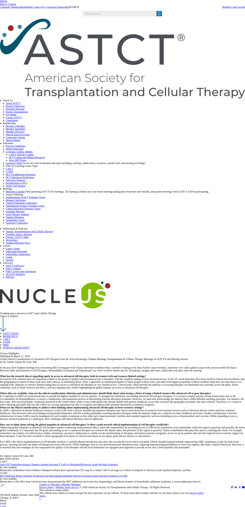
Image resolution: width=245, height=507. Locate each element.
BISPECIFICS (10, 336)
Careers (7, 245)
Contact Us (45, 484)
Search (241, 7)
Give (42, 7)
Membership (9, 123)
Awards (9, 260)
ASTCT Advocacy (15, 265)
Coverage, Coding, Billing (19, 151)
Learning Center (14, 163)
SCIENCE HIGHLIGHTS (16, 347)
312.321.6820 (14, 500)
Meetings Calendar (15, 191)
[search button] (159, 13)
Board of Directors (15, 106)
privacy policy (196, 493)
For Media (11, 114)
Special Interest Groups (17, 134)
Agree (42, 495)
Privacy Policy (46, 487)
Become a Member (15, 126)
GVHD (6, 342)
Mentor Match (13, 140)
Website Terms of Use (67, 487)
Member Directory (15, 131)
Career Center (13, 248)
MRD (6, 344)
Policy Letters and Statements (21, 271)
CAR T (6, 339)
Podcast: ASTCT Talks (17, 237)
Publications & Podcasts (15, 228)
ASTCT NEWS (11, 333)
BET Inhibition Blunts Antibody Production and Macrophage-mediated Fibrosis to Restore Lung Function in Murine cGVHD (63, 476)
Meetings (7, 188)
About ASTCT (13, 103)
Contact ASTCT (14, 117)
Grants (9, 257)
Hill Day (10, 277)
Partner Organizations (17, 111)
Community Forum (15, 137)
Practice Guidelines (15, 146)
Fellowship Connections (18, 254)
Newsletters (12, 240)
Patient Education (15, 149)
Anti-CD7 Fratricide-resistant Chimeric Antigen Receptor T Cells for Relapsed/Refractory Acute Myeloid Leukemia (59, 464)
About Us (8, 100)
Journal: (29, 231)
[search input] (120, 13)
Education (8, 143)
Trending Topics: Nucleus (19, 234)
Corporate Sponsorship (57, 7)
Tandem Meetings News (18, 243)
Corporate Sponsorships (12, 7)
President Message (15, 109)
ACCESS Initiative (15, 274)
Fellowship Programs (16, 251)
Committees (12, 120)
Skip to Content (8, 4)
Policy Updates (13, 268)
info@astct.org (14, 503)
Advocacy (8, 262)
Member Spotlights (15, 129)
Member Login (229, 7)
